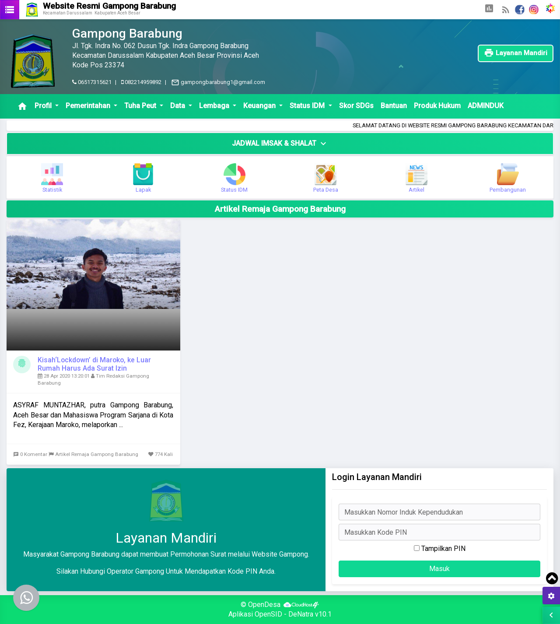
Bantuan (394, 106)
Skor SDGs (356, 106)
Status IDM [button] (308, 106)
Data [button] (178, 106)
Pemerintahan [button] (89, 106)
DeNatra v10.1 (310, 614)
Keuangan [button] (260, 106)
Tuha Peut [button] (141, 106)
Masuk (439, 568)
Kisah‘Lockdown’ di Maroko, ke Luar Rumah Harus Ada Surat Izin (94, 364)
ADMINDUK (486, 106)
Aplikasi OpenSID (255, 614)
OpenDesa (264, 604)
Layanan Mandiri (515, 53)
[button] (489, 9)
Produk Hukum (437, 106)
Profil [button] (44, 106)
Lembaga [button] (215, 106)
